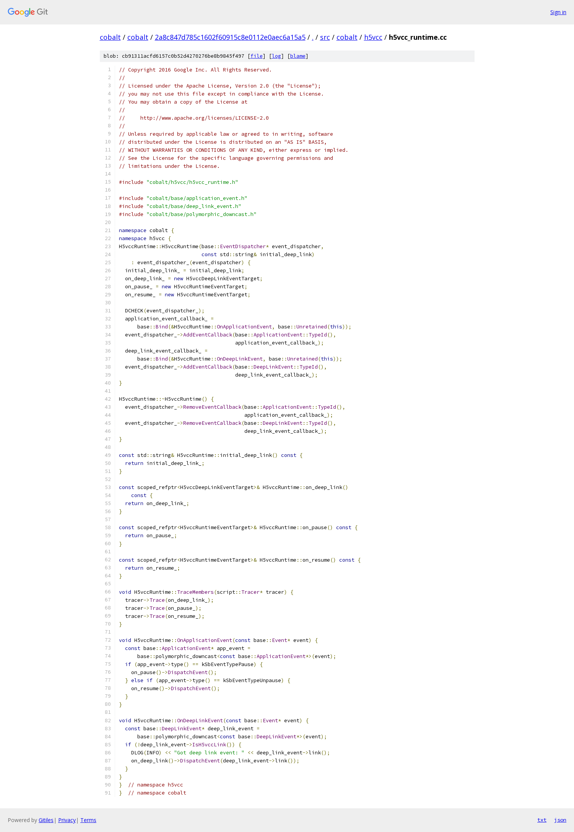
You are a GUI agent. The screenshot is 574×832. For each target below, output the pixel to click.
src (325, 37)
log (276, 56)
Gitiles (46, 820)
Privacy (67, 820)
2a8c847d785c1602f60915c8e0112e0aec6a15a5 (230, 37)
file (256, 56)
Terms (88, 820)
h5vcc (373, 37)
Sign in (558, 12)
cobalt (110, 37)
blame (298, 56)
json (560, 819)
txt (541, 819)
